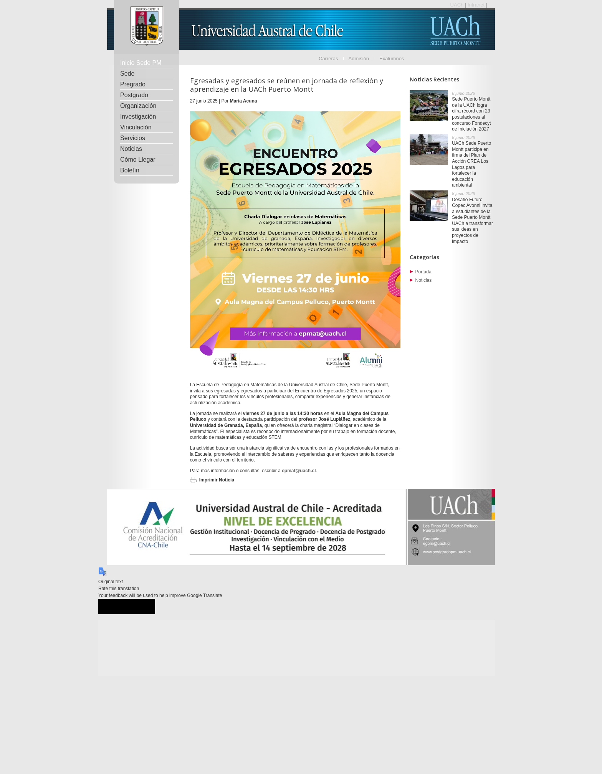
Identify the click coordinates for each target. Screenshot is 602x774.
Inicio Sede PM (141, 63)
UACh (457, 5)
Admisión (359, 58)
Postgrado (134, 95)
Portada (423, 272)
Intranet (477, 5)
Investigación (138, 116)
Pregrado (133, 84)
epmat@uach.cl (299, 470)
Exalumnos (391, 58)
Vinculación (136, 127)
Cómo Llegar (137, 159)
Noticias (131, 149)
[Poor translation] (141, 607)
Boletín (129, 170)
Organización (138, 106)
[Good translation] (112, 607)
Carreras (328, 58)
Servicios (132, 138)
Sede (127, 73)
